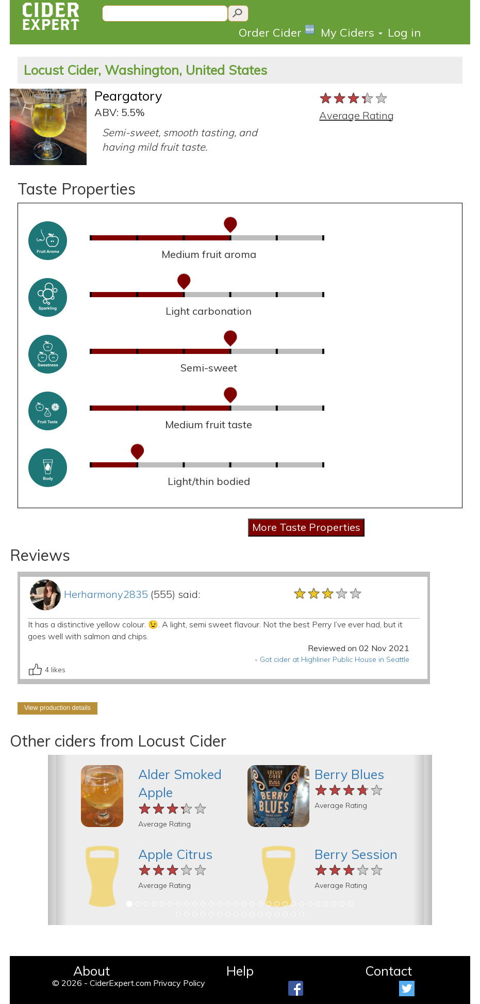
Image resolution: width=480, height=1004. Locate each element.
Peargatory (128, 96)
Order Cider (277, 32)
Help (240, 971)
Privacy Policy (179, 983)
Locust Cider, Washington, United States (145, 70)
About (91, 971)
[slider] (354, 98)
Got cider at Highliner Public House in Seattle (334, 659)
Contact (388, 971)
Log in (404, 32)
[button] (57, 840)
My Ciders (352, 32)
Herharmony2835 (106, 594)
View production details (57, 707)
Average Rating (356, 115)
